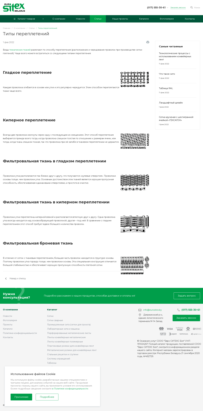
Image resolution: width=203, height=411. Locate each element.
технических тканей (20, 49)
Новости (7, 316)
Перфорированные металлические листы (69, 333)
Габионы (51, 363)
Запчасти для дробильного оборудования (69, 388)
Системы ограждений (58, 358)
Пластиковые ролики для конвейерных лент (70, 346)
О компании (10, 309)
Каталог (52, 309)
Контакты (8, 337)
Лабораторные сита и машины (63, 329)
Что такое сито (167, 74)
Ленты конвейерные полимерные (65, 341)
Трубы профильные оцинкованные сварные (70, 367)
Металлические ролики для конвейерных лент (72, 350)
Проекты (7, 324)
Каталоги (7, 329)
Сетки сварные (55, 320)
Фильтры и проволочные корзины (64, 384)
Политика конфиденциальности (20, 333)
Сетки (50, 316)
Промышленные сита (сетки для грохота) (69, 324)
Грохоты (51, 375)
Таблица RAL (166, 88)
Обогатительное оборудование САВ (66, 380)
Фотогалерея (10, 320)
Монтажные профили (58, 371)
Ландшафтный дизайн (171, 102)
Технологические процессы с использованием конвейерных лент (175, 56)
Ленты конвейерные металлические (66, 337)
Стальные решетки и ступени (62, 354)
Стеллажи (52, 392)
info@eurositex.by (152, 310)
